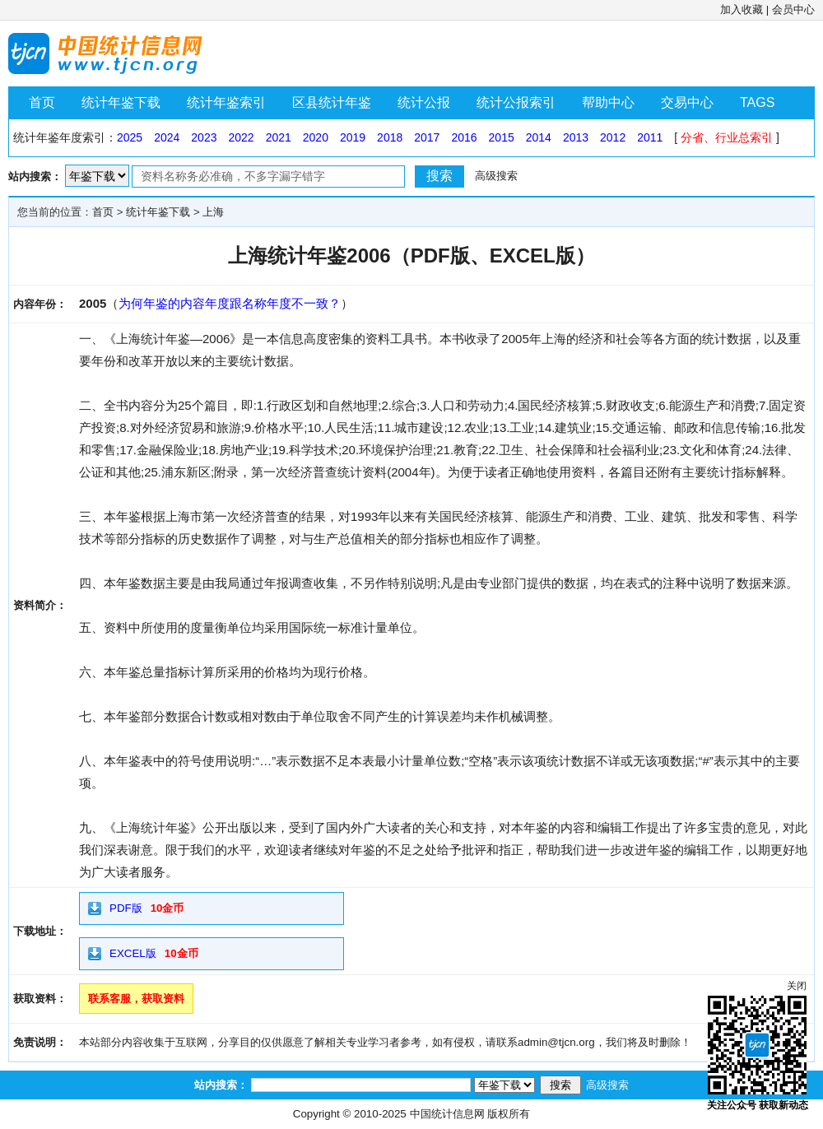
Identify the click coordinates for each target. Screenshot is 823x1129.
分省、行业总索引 (727, 137)
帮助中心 (608, 102)
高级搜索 (496, 176)
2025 (129, 137)
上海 (213, 212)
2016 (464, 137)
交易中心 (687, 102)
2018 (389, 137)
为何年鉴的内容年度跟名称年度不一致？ (230, 303)
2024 (166, 137)
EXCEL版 (132, 953)
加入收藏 (741, 9)
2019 (352, 137)
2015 (501, 137)
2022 (240, 137)
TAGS (757, 102)
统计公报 (424, 102)
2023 (203, 137)
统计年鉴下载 (120, 102)
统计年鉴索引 (226, 102)
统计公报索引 (516, 102)
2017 (426, 137)
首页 (42, 102)
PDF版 (125, 908)
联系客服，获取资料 (136, 998)
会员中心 (793, 9)
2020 (315, 137)
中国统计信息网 (447, 1114)
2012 (612, 137)
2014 (538, 137)
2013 (575, 137)
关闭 (797, 986)
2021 (278, 137)
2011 (650, 137)
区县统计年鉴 (331, 102)
